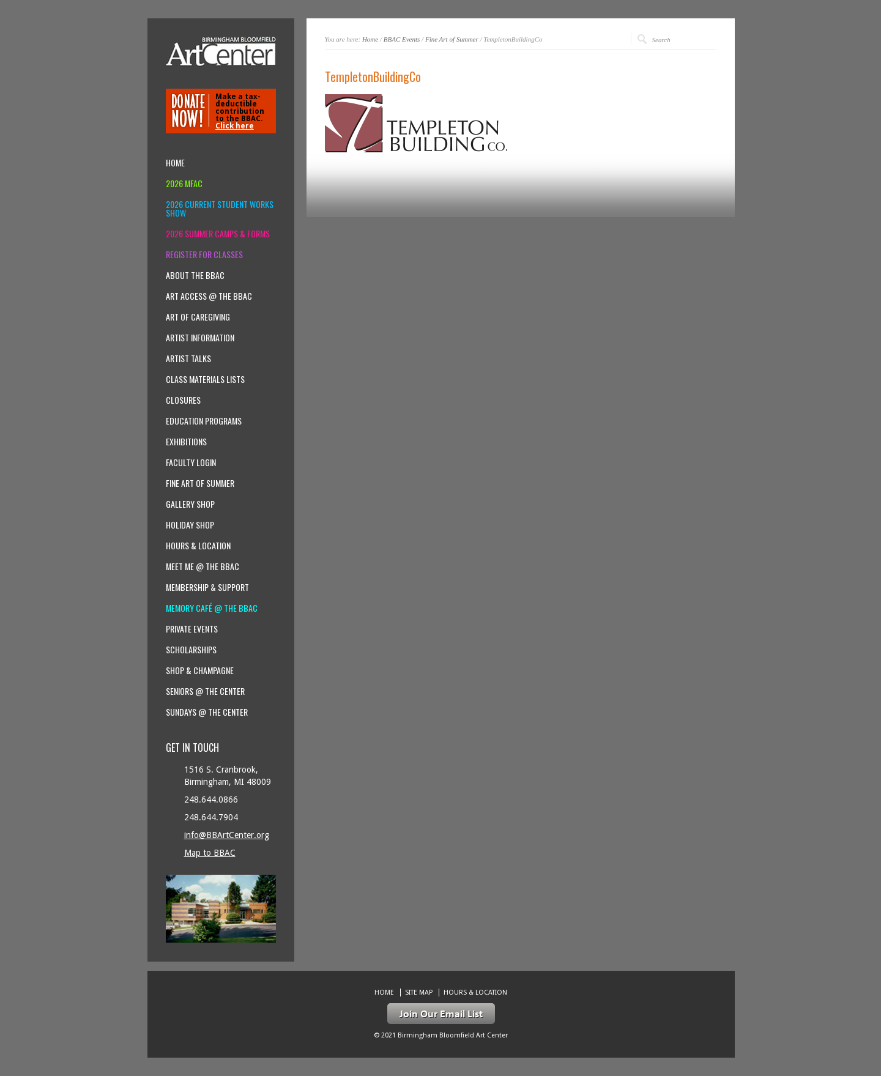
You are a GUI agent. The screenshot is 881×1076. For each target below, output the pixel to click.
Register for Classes (204, 254)
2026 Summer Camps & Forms (218, 233)
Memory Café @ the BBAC (212, 608)
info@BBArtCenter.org (226, 835)
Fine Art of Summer (451, 39)
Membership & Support (207, 587)
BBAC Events (402, 39)
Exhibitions (186, 441)
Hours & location (198, 545)
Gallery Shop (190, 504)
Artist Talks (188, 358)
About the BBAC (195, 275)
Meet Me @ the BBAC (202, 566)
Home (370, 39)
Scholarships (191, 649)
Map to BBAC (210, 853)
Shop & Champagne (200, 670)
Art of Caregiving (198, 317)
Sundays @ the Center (207, 712)
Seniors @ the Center (205, 691)
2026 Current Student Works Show (219, 208)
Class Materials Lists (205, 379)
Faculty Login (191, 462)
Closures (183, 400)
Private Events (192, 629)
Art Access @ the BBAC (209, 296)
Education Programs (204, 421)
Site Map (419, 992)
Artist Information (200, 337)
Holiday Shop (190, 525)
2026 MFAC (184, 183)
